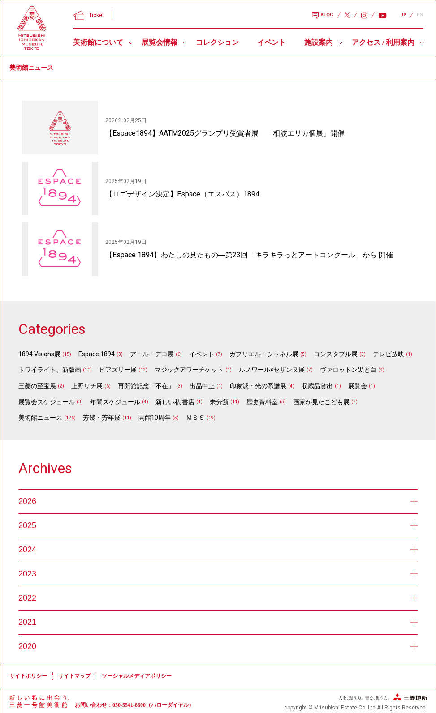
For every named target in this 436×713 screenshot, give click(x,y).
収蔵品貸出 (317, 385)
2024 (218, 549)
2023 (218, 573)
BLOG (322, 15)
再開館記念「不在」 (146, 385)
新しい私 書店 (174, 402)
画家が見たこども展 (321, 402)
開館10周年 (154, 417)
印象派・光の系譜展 (258, 385)
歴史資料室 (262, 402)
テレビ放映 (388, 354)
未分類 (219, 402)
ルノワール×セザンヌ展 (272, 369)
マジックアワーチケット (189, 369)
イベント (271, 42)
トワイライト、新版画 (49, 369)
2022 (218, 597)
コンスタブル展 (336, 354)
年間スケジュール (115, 402)
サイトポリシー (28, 676)
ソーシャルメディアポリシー (137, 676)
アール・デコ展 (152, 354)
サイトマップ (74, 676)
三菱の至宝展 (37, 385)
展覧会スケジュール (46, 402)
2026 (218, 501)
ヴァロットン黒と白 (348, 369)
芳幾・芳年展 (102, 417)
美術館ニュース (40, 417)
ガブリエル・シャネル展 (263, 354)
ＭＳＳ (195, 417)
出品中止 (202, 385)
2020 (218, 646)
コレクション (217, 42)
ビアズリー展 (118, 369)
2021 (218, 622)
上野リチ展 (87, 385)
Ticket (88, 15)
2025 (218, 525)
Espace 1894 (96, 354)
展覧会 (357, 385)
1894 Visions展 (39, 354)
